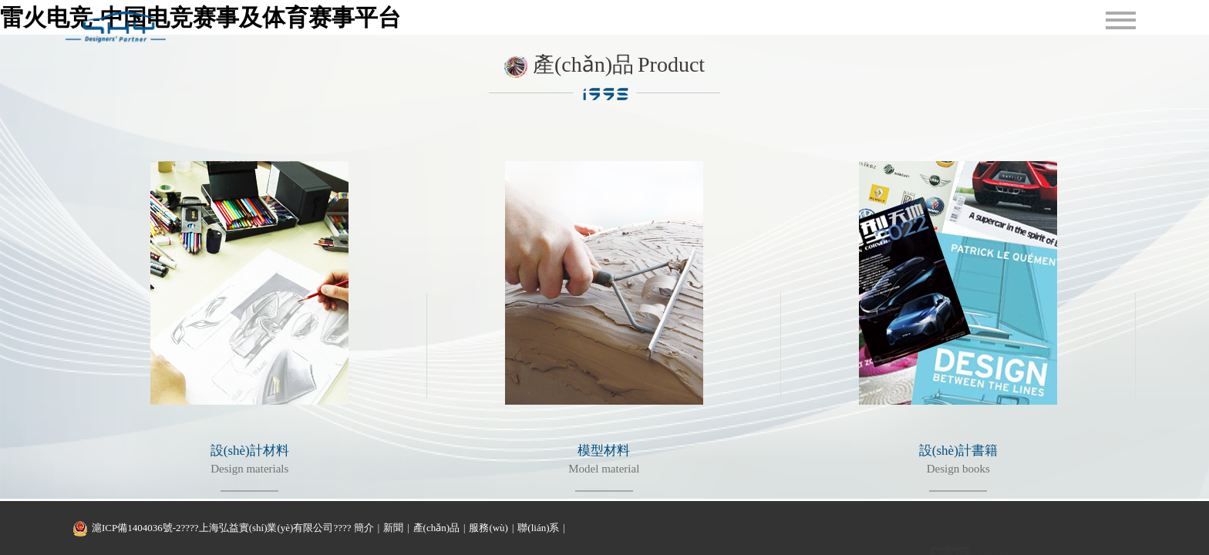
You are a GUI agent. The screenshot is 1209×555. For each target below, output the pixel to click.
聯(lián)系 (538, 527)
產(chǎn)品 (436, 527)
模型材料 (604, 450)
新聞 (393, 527)
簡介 (364, 527)
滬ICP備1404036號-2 (136, 527)
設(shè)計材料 (249, 450)
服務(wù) (488, 527)
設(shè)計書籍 (958, 450)
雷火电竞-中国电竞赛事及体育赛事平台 (200, 17)
